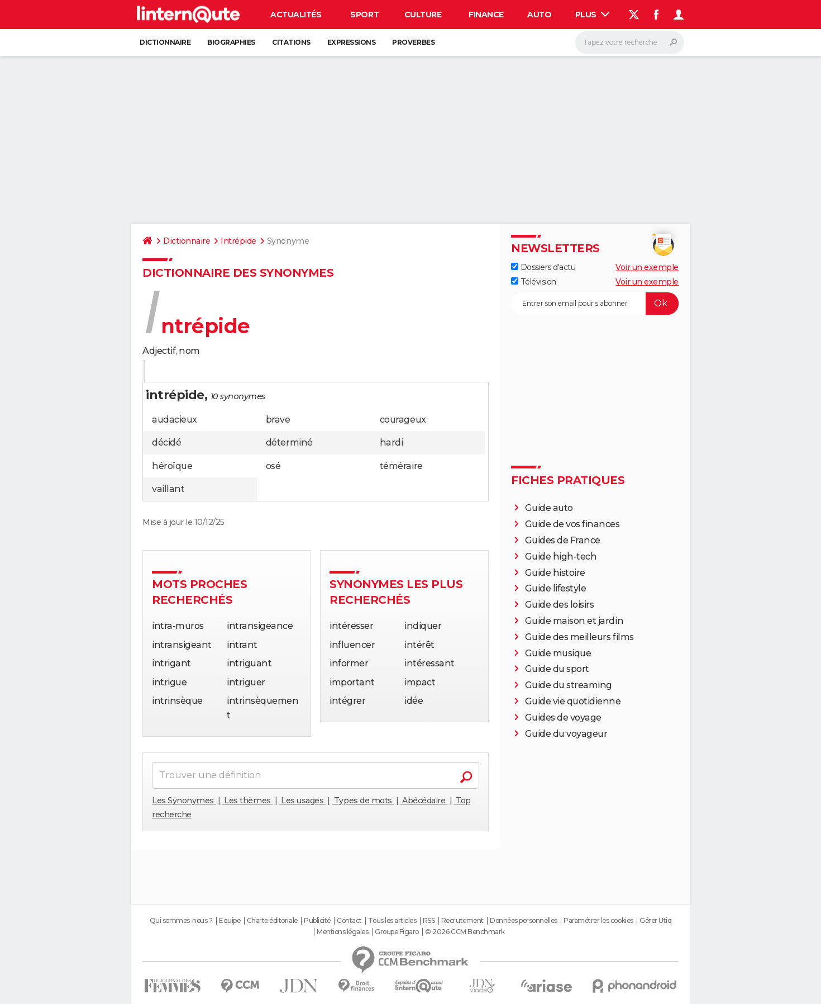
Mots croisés (262, 372)
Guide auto (549, 508)
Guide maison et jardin (574, 620)
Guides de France (562, 540)
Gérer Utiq (655, 921)
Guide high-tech (561, 556)
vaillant (168, 489)
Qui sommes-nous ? (181, 921)
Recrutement (462, 921)
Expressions (351, 42)
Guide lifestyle (555, 588)
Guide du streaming (568, 685)
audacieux (174, 419)
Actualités (295, 15)
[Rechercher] (629, 42)
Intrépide (238, 241)
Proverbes (413, 42)
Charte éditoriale (272, 921)
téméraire (401, 466)
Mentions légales (342, 932)
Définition (166, 372)
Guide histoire (555, 572)
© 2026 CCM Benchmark (464, 932)
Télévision (533, 282)
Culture (423, 15)
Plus (592, 15)
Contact (349, 921)
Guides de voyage (563, 717)
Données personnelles (523, 921)
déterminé (289, 442)
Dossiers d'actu (543, 267)
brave (278, 419)
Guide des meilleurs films (579, 637)
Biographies (231, 42)
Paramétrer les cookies (598, 921)
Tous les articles (392, 921)
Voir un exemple (647, 267)
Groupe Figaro (397, 932)
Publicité (317, 921)
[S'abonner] (595, 303)
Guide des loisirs (559, 604)
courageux (403, 419)
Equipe (229, 921)
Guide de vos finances (572, 524)
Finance (486, 15)
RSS (429, 921)
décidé (166, 442)
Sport (364, 15)
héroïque (172, 466)
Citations (291, 42)
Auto (539, 15)
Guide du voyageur (566, 733)
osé (273, 466)
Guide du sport (557, 669)
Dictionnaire (165, 42)
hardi (391, 442)
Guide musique (558, 653)
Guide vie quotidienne (573, 701)
